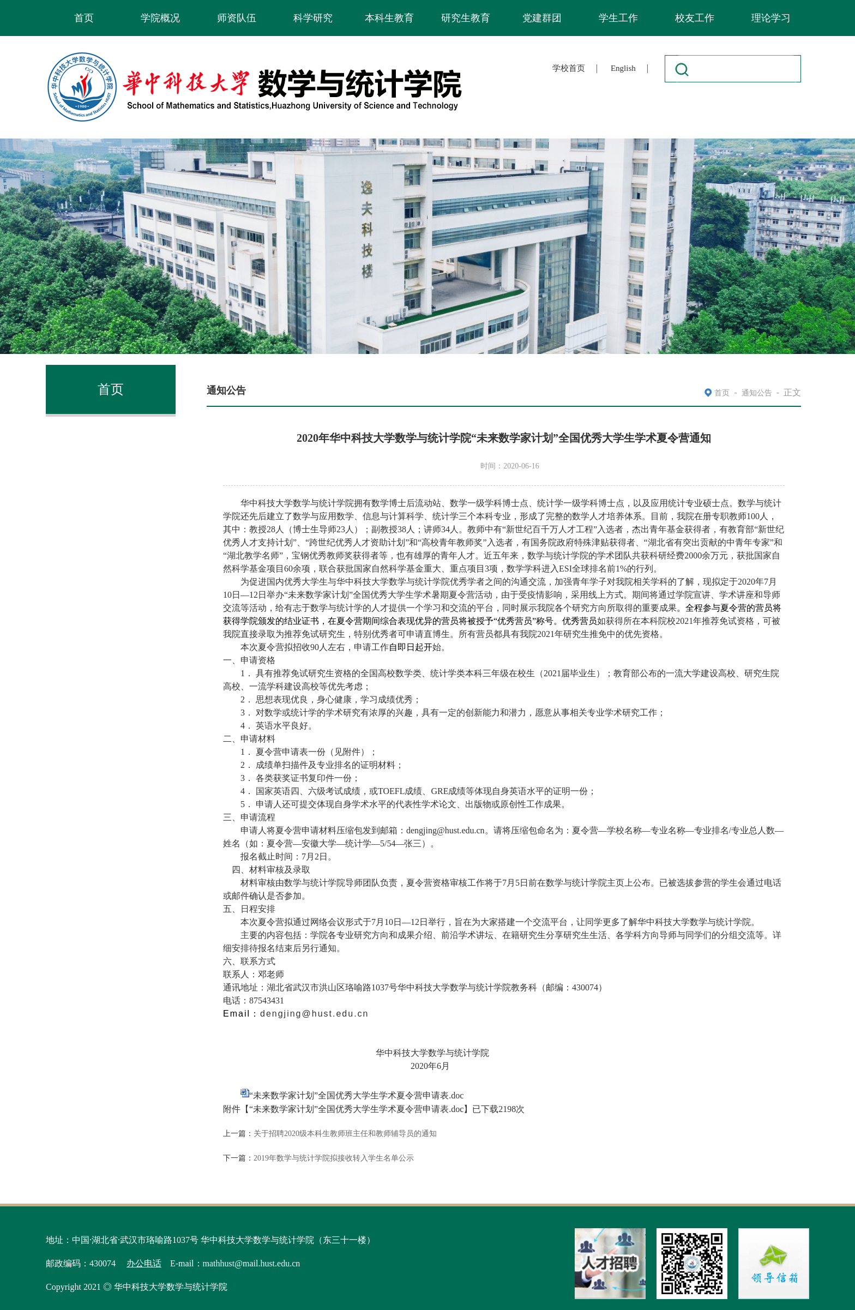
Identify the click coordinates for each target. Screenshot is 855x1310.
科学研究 (313, 18)
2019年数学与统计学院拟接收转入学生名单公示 (334, 1158)
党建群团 (542, 18)
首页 (84, 18)
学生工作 (618, 18)
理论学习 (771, 18)
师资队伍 (236, 18)
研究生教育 (465, 18)
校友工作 (694, 18)
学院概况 (160, 18)
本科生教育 (389, 18)
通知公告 (757, 393)
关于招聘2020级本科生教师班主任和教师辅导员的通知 (345, 1133)
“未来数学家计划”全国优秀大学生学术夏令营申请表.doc (356, 1095)
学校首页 (568, 68)
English (623, 68)
